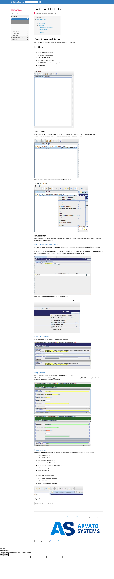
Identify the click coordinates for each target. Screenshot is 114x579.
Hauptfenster (41, 25)
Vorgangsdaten (42, 30)
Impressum (64, 517)
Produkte (83, 2)
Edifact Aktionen (42, 32)
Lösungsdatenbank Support (96, 2)
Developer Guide (20, 33)
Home (15, 13)
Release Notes (20, 35)
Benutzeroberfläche (41, 19)
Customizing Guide (20, 29)
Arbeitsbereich (42, 23)
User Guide (20, 27)
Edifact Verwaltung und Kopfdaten (46, 27)
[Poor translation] (6, 554)
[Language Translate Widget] (39, 541)
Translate (53, 541)
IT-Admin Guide (20, 31)
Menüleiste (41, 21)
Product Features (20, 21)
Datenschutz (73, 517)
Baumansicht (16, 25)
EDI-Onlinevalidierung (19, 37)
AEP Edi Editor (19, 40)
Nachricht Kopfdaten (43, 29)
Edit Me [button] (48, 503)
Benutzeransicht (16, 23)
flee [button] (40, 499)
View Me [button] (38, 503)
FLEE (19, 19)
